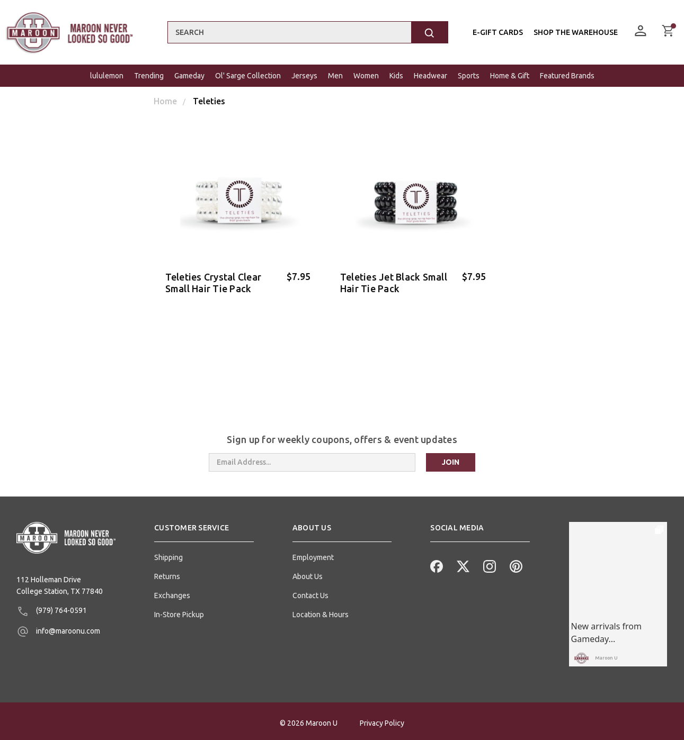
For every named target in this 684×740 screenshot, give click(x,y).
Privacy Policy (382, 719)
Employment (313, 553)
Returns (167, 572)
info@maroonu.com (58, 627)
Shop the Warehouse (576, 32)
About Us (307, 572)
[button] (204, 528)
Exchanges (172, 592)
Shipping (168, 553)
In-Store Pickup (179, 611)
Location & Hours (320, 611)
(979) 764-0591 (51, 607)
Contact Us (310, 592)
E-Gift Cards (498, 32)
